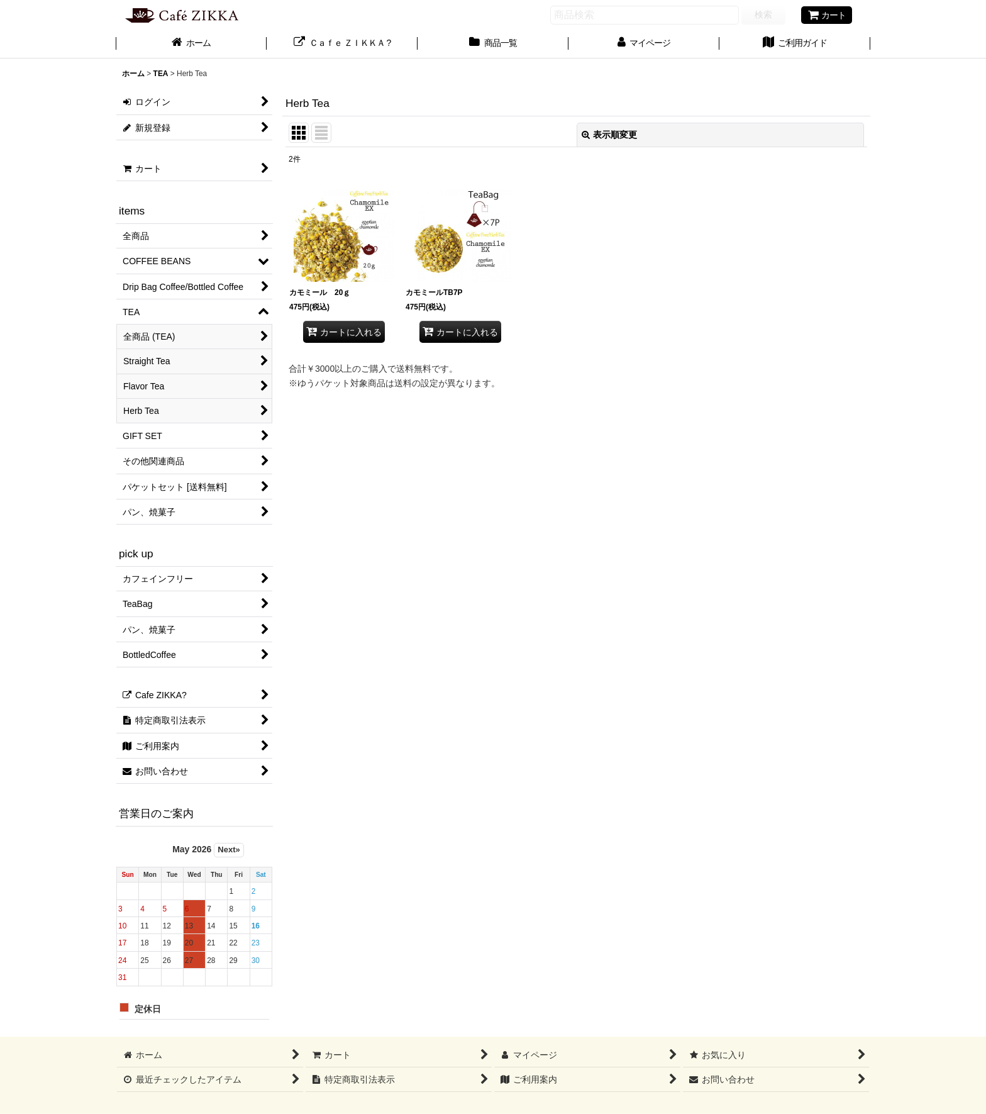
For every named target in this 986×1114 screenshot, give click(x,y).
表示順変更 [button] (609, 135)
